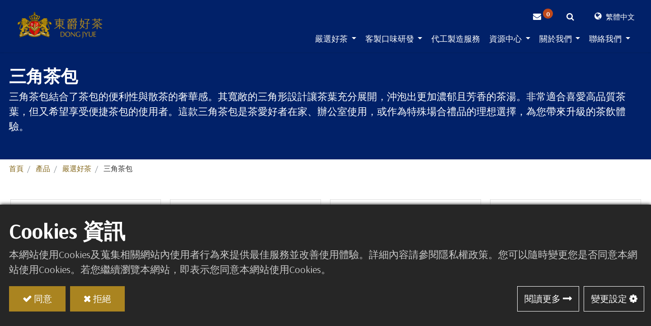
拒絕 (102, 298)
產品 (43, 168)
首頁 (16, 168)
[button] (570, 18)
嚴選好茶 (76, 168)
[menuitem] (456, 40)
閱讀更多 (542, 298)
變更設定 (609, 298)
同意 (43, 298)
